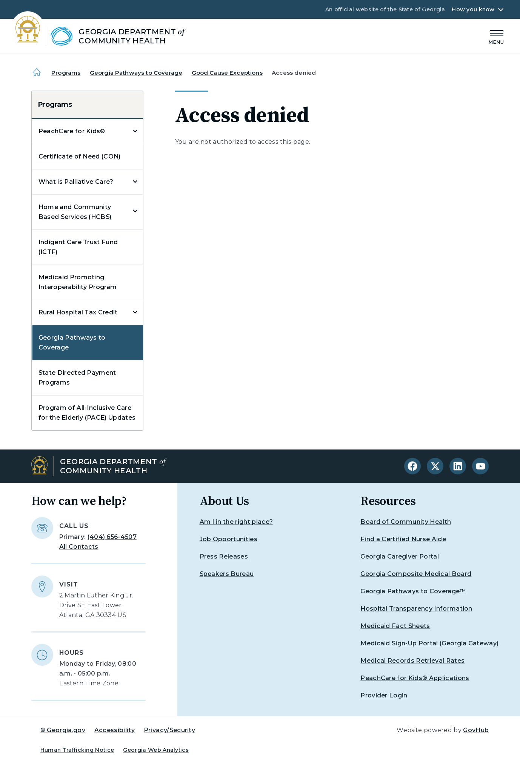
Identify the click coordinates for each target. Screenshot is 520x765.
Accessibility (114, 730)
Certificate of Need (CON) (79, 156)
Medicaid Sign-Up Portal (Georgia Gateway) (429, 643)
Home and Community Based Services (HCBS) (75, 211)
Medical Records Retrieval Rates (412, 660)
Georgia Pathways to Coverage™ (413, 591)
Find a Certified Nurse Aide (403, 539)
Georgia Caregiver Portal (399, 556)
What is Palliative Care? (76, 181)
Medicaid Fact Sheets (395, 626)
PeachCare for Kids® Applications (414, 678)
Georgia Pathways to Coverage (136, 72)
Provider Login (383, 695)
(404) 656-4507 (112, 536)
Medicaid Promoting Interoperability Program (77, 282)
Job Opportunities (228, 539)
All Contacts (78, 546)
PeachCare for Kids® (71, 131)
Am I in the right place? (236, 521)
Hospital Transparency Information (416, 608)
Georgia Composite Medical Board (415, 573)
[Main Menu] (497, 36)
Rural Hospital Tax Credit (78, 312)
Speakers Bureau (227, 573)
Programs (65, 72)
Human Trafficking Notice (77, 750)
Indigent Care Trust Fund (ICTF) (78, 247)
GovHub (476, 730)
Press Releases (224, 556)
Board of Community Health (405, 521)
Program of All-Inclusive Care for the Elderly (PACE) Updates (87, 412)
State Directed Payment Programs (77, 377)
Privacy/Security (169, 730)
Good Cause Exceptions (227, 72)
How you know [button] (473, 9)
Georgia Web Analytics (156, 750)
